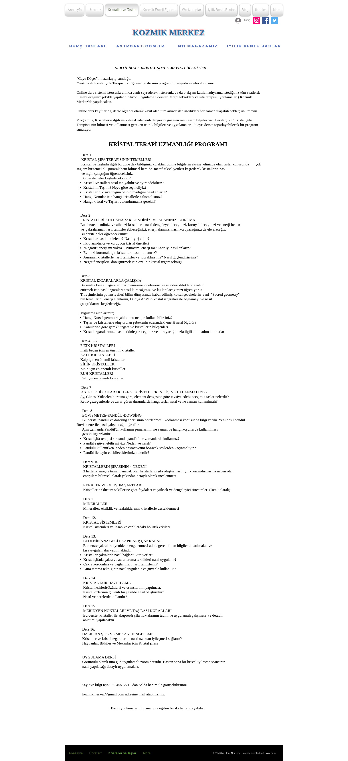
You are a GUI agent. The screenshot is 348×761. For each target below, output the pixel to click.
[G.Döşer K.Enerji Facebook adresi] (265, 20)
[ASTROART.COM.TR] (140, 46)
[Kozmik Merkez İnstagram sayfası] (256, 20)
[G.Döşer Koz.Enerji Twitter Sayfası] (274, 20)
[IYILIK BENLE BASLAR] (254, 46)
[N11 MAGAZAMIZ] (198, 46)
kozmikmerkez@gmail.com (103, 694)
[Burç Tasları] (87, 46)
